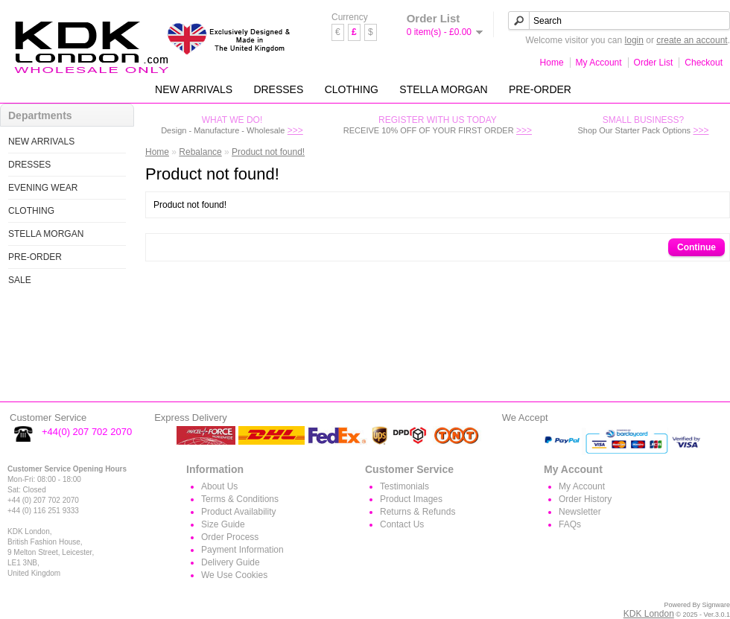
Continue (696, 247)
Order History (585, 499)
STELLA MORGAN (443, 89)
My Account (599, 62)
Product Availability (238, 512)
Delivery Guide (230, 562)
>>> (295, 130)
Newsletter (580, 512)
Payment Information (242, 550)
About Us (219, 486)
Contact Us (402, 524)
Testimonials (404, 486)
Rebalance (200, 152)
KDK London (648, 614)
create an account (691, 40)
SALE (19, 280)
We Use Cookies (234, 575)
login (634, 40)
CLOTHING (351, 89)
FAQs (570, 524)
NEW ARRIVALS (193, 89)
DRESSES (278, 89)
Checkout (704, 62)
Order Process (229, 537)
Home (552, 62)
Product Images (411, 499)
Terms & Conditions (240, 499)
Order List (653, 62)
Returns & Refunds (417, 512)
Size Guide (223, 524)
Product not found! (268, 152)
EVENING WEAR (42, 187)
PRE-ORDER (540, 89)
